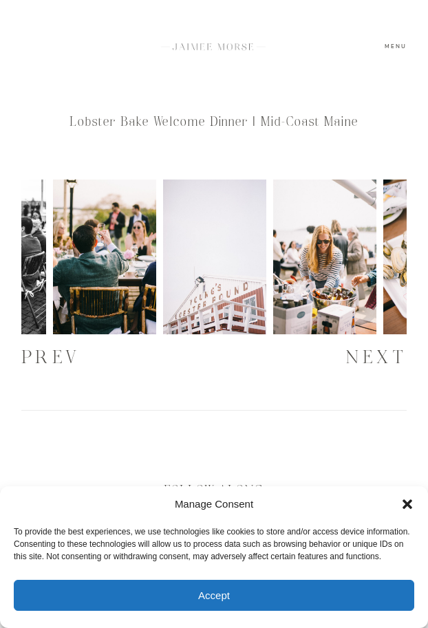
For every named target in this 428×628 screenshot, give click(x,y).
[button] (407, 504)
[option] (215, 257)
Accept (214, 595)
